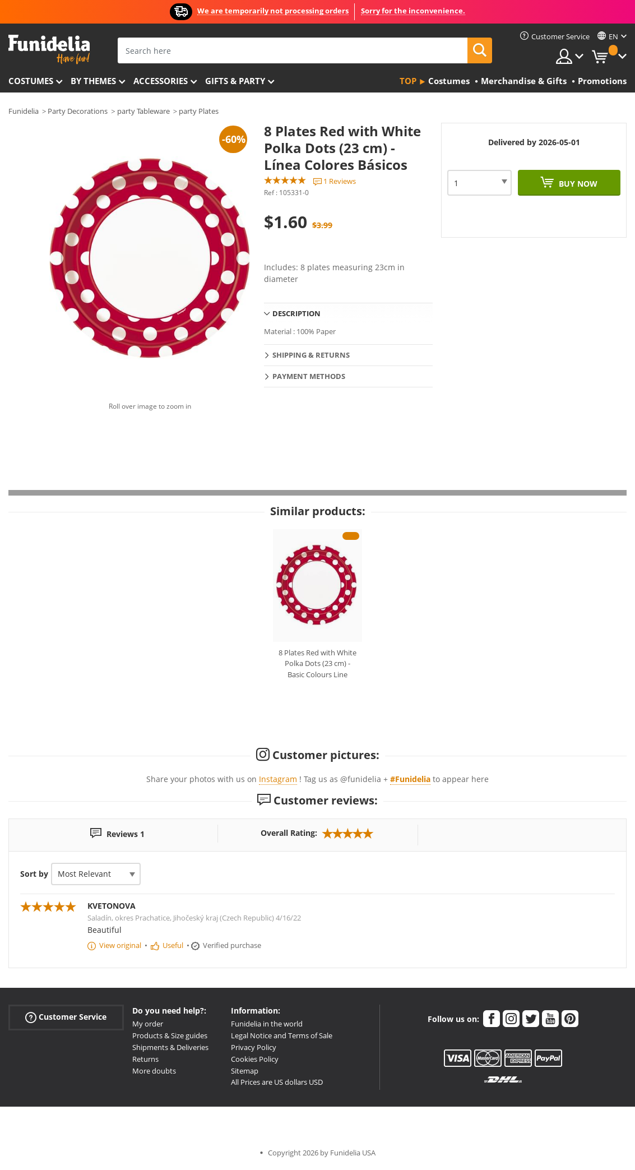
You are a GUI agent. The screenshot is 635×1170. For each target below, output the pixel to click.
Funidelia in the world (267, 1024)
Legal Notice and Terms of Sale (281, 1035)
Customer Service (65, 1017)
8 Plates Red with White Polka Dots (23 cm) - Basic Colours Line (317, 663)
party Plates (199, 111)
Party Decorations (78, 111)
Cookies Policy (255, 1059)
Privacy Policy (253, 1047)
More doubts (154, 1071)
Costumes (30, 80)
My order (147, 1024)
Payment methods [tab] (308, 376)
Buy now (577, 183)
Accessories (160, 80)
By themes (93, 80)
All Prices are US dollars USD (277, 1082)
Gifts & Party (235, 80)
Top (408, 80)
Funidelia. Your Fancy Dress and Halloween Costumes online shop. (49, 49)
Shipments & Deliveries (170, 1047)
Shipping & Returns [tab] (311, 355)
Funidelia (23, 111)
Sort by (34, 873)
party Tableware (143, 111)
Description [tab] (296, 313)
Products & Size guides (169, 1035)
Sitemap (244, 1071)
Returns (145, 1059)
